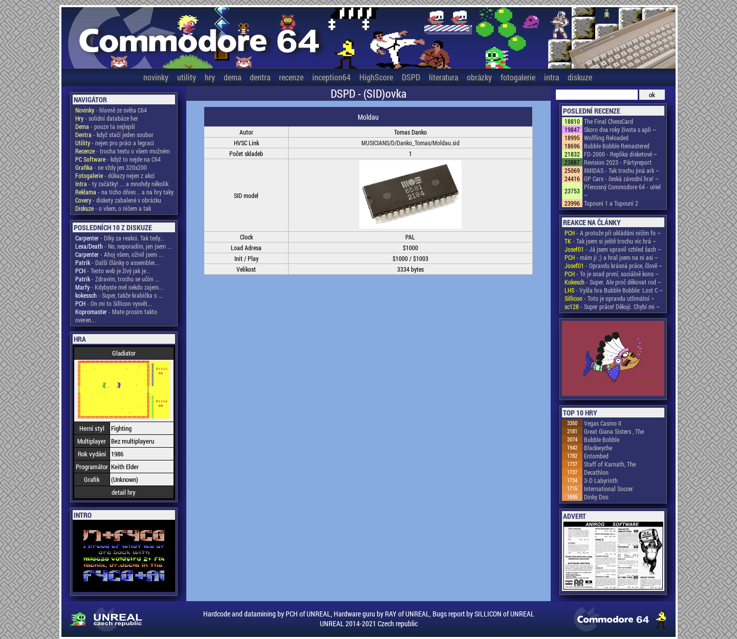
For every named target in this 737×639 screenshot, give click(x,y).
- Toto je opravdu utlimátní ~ (610, 298)
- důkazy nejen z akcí (115, 175)
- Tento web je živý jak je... (112, 271)
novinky (155, 77)
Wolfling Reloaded (606, 138)
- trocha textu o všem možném (122, 151)
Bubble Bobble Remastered (616, 146)
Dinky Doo (596, 497)
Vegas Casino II (602, 423)
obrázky (479, 77)
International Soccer (608, 488)
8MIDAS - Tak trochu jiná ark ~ (621, 170)
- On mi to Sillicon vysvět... (113, 303)
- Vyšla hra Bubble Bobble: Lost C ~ (614, 290)
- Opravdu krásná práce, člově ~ (613, 265)
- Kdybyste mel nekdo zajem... (119, 287)
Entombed (596, 456)
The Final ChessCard (608, 121)
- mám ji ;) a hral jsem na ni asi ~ (611, 257)
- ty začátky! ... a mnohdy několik (121, 184)
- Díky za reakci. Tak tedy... (119, 238)
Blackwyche (598, 448)
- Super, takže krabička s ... (119, 295)
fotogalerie (518, 77)
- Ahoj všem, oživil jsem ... (119, 254)
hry (210, 77)
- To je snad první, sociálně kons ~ (612, 274)
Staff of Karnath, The (610, 464)
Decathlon (596, 472)
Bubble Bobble (601, 439)
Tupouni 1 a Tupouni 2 (611, 203)
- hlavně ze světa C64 (111, 110)
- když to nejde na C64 (118, 159)
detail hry (124, 492)
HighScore (376, 77)
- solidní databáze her (106, 118)
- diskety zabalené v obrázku (118, 200)
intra (551, 77)
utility (186, 77)
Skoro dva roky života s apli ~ (620, 129)
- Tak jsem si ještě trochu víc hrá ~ (610, 241)
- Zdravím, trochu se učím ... (117, 279)
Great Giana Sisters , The (614, 431)
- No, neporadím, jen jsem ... (123, 246)
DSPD (411, 77)
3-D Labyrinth (601, 480)
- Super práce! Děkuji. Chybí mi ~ (612, 306)
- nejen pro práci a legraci (114, 143)
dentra (260, 77)
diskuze (580, 77)
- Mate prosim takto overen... (116, 315)
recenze (291, 77)
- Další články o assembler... (117, 262)
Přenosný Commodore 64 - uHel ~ (622, 191)
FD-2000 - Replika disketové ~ (620, 154)
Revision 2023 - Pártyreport (618, 162)
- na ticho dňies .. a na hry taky (124, 192)
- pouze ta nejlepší (105, 126)
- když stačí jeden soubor (114, 134)
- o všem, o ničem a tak (113, 208)
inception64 (331, 77)
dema (232, 77)
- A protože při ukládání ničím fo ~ (613, 233)
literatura (443, 77)
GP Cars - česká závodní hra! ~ (621, 178)
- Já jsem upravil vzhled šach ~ (613, 249)
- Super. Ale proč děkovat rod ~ (613, 282)
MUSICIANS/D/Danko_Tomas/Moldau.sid (410, 143)
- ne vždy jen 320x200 (111, 167)
